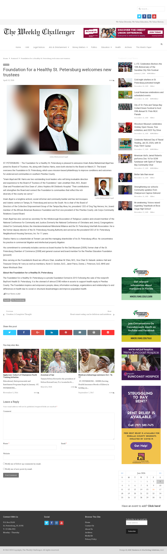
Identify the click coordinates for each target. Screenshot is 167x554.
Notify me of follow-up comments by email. (23, 464)
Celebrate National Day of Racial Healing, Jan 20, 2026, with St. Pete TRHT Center (148, 143)
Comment (7, 411)
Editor (152, 86)
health (7, 300)
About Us (89, 529)
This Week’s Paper (143, 47)
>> (160, 473)
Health (118, 47)
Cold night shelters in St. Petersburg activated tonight (147, 81)
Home (18, 47)
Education (105, 47)
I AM (27, 47)
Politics (94, 47)
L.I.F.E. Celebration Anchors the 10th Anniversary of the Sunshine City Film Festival (148, 67)
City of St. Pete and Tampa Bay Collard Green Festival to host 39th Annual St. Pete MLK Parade (148, 109)
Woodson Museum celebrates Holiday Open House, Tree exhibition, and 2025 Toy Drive (148, 127)
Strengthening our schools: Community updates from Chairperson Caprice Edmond (147, 190)
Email (64, 443)
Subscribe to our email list (136, 519)
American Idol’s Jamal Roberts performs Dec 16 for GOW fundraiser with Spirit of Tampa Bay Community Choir (148, 160)
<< (122, 473)
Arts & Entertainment (58, 47)
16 (153, 489)
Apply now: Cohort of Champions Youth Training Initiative (20, 376)
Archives (128, 47)
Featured (6, 65)
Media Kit (89, 536)
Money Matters (78, 47)
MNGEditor (151, 74)
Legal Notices (39, 47)
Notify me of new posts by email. (18, 469)
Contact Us (89, 526)
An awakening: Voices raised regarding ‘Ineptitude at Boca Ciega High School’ (147, 206)
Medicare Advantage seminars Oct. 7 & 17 (95, 376)
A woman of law (47, 375)
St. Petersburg (18, 300)
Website (6, 453)
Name (6, 443)
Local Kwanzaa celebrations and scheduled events (148, 94)
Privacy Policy (91, 539)
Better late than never (144, 174)
